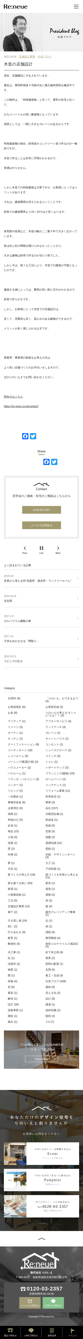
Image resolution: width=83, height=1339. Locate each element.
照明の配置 (52, 963)
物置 (10, 969)
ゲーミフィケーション (21, 744)
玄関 (48, 969)
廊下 (10, 912)
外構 (10, 854)
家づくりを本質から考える (61, 874)
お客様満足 (14, 706)
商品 (10, 831)
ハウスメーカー (17, 767)
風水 (10, 1021)
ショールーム (16, 755)
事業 (48, 802)
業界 (48, 958)
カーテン (13, 732)
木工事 (12, 952)
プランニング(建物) (57, 773)
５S (47, 1021)
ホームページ (53, 779)
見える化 (50, 992)
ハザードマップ (55, 767)
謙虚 (48, 1004)
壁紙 (48, 848)
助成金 (49, 819)
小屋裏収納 (14, 894)
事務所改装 (14, 802)
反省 (10, 825)
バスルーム (14, 773)
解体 (10, 998)
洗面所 (12, 963)
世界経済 (50, 796)
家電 (10, 888)
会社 (48, 808)
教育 (10, 937)
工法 (10, 900)
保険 (10, 813)
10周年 (12, 698)
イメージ (13, 727)
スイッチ (50, 755)
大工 (48, 863)
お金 (10, 712)
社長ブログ (45, 56)
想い (10, 926)
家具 (48, 883)
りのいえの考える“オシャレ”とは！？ (60, 714)
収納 (48, 825)
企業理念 (13, 808)
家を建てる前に (17, 883)
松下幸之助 (52, 952)
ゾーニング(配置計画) (21, 761)
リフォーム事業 (55, 790)
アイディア (14, 721)
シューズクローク (56, 750)
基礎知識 (50, 842)
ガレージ (50, 732)
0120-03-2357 (41, 509)
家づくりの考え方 (19, 874)
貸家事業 (13, 1010)
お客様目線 (52, 706)
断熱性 (12, 943)
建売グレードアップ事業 (60, 912)
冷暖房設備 (52, 813)
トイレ (49, 761)
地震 (10, 842)
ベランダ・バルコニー (21, 779)
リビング (13, 790)
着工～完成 (52, 975)
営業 (48, 831)
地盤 (48, 837)
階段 (10, 1016)
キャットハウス (55, 738)
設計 (48, 998)
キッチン (13, 738)
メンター (13, 784)
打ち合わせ (14, 932)
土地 (10, 837)
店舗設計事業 (27, 56)
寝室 (48, 888)
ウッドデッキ (53, 727)
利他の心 (13, 819)
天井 (10, 868)
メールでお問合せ (41, 525)
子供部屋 (50, 868)
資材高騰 (50, 1010)
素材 (48, 987)
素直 (10, 992)
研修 (10, 981)
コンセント (52, 744)
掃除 (48, 932)
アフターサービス (56, 721)
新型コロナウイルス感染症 (61, 943)
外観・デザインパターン (60, 854)
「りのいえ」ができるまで (61, 698)
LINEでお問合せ (53, 1305)
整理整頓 (50, 937)
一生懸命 (13, 796)
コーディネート (17, 750)
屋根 (48, 894)
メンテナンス (53, 784)
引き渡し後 (14, 920)
